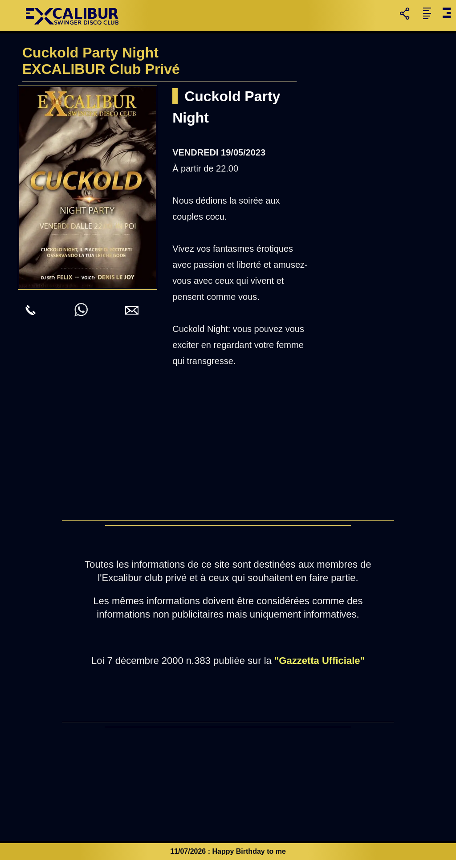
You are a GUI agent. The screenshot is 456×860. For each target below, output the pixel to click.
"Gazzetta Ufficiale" (319, 660)
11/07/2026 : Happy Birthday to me (228, 851)
